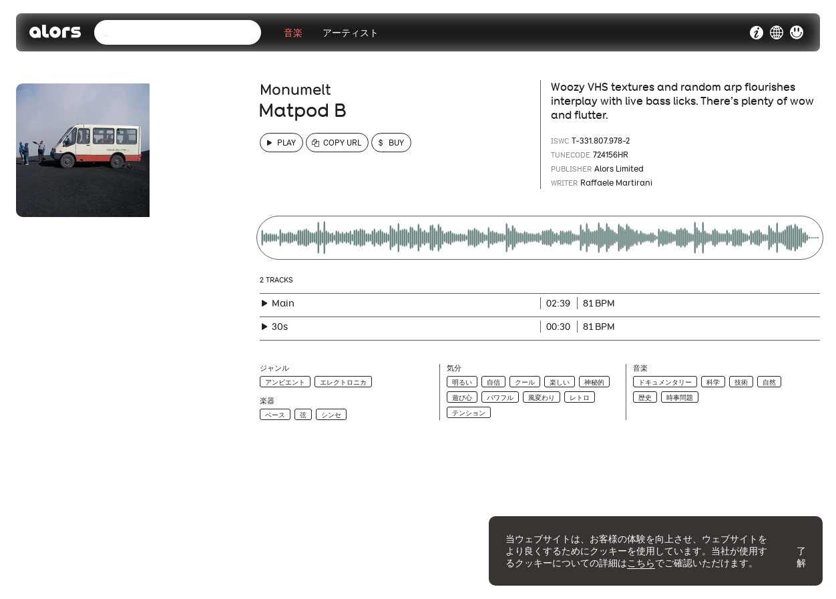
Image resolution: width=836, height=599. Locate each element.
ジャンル (274, 368)
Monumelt (295, 89)
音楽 (293, 32)
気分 (454, 368)
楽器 (267, 401)
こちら (641, 563)
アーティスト (351, 32)
